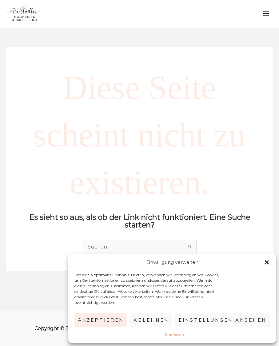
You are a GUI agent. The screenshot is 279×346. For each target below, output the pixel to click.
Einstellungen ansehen (222, 320)
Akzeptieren (101, 320)
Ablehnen (151, 320)
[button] (267, 262)
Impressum (175, 334)
